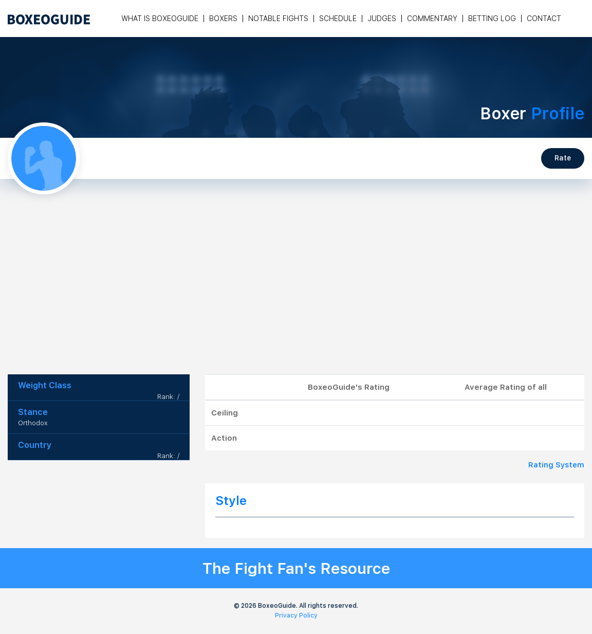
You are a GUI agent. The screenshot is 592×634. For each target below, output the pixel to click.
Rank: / (168, 396)
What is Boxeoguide (159, 18)
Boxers (223, 18)
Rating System (556, 464)
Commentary (432, 18)
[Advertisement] (296, 297)
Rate (562, 158)
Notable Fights (278, 18)
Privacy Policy (296, 615)
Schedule (338, 18)
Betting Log (492, 18)
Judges (381, 18)
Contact (544, 18)
